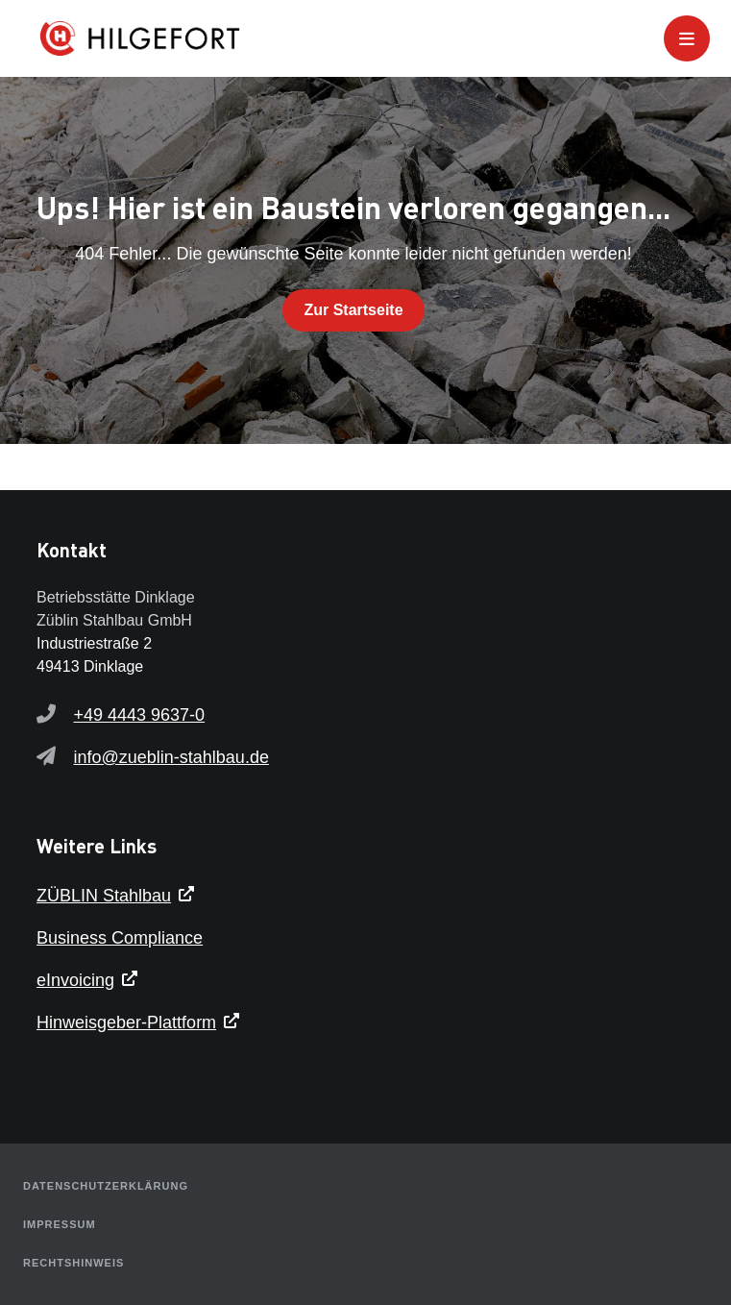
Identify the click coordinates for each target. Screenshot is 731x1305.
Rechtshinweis (73, 1262)
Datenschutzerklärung (105, 1186)
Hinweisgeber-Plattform (126, 1022)
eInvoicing (75, 980)
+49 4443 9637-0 (140, 715)
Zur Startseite (353, 310)
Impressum (59, 1224)
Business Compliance (120, 938)
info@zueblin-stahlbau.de (171, 757)
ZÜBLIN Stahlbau (104, 895)
